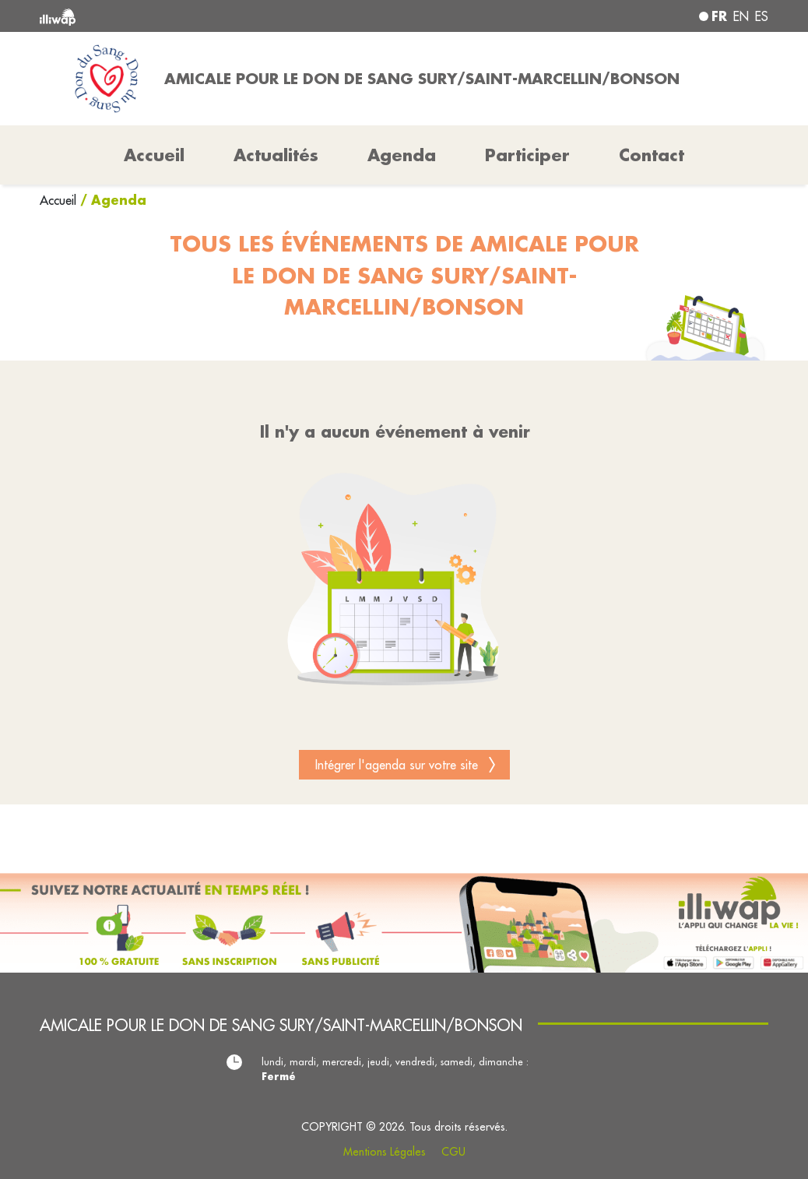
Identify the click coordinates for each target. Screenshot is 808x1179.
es (761, 16)
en (741, 16)
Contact (651, 155)
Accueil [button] (154, 155)
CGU (453, 1152)
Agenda (401, 155)
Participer (527, 155)
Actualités (276, 155)
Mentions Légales (384, 1152)
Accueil (60, 200)
